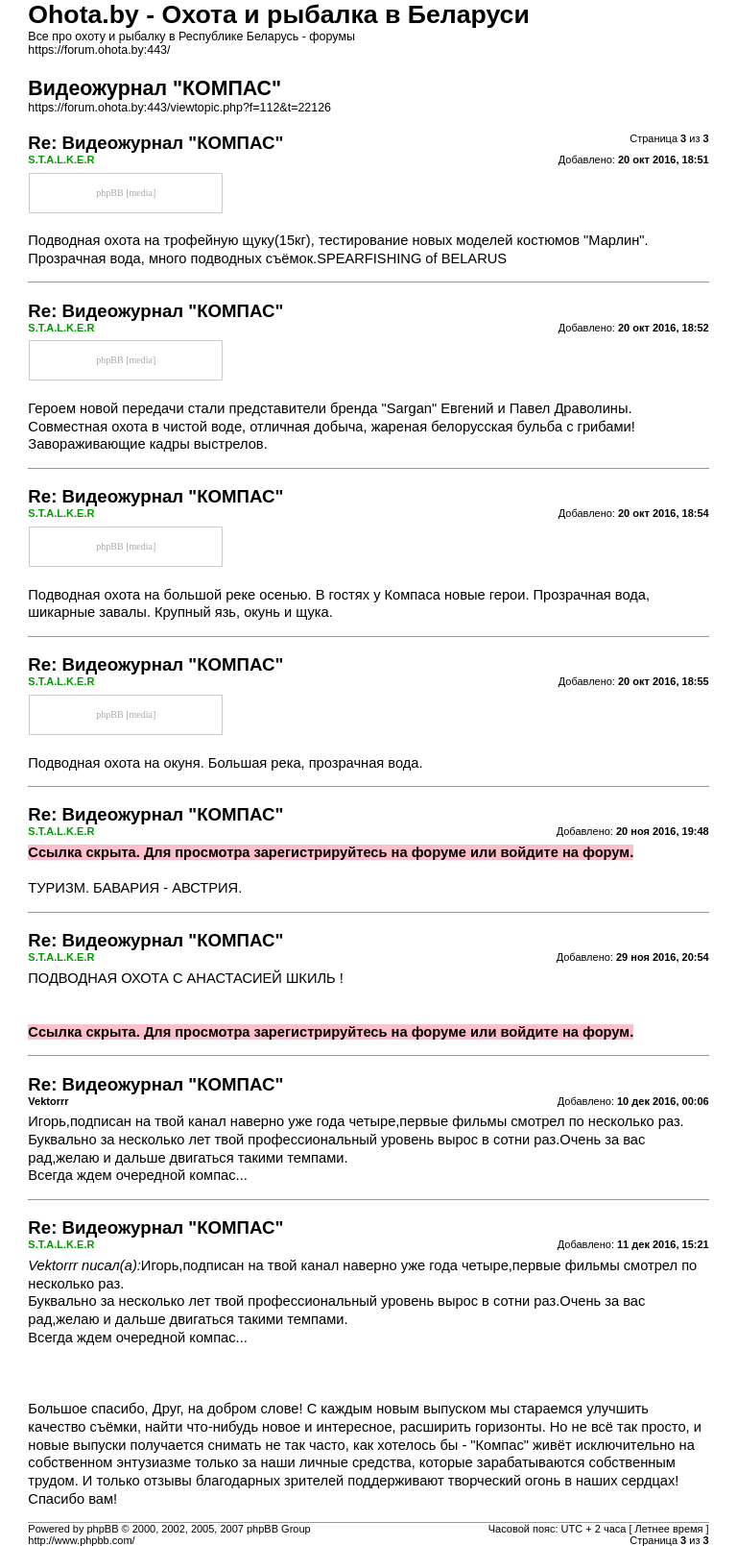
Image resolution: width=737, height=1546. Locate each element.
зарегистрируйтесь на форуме (360, 852)
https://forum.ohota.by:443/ (99, 50)
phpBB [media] (125, 192)
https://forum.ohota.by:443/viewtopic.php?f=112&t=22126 (179, 107)
